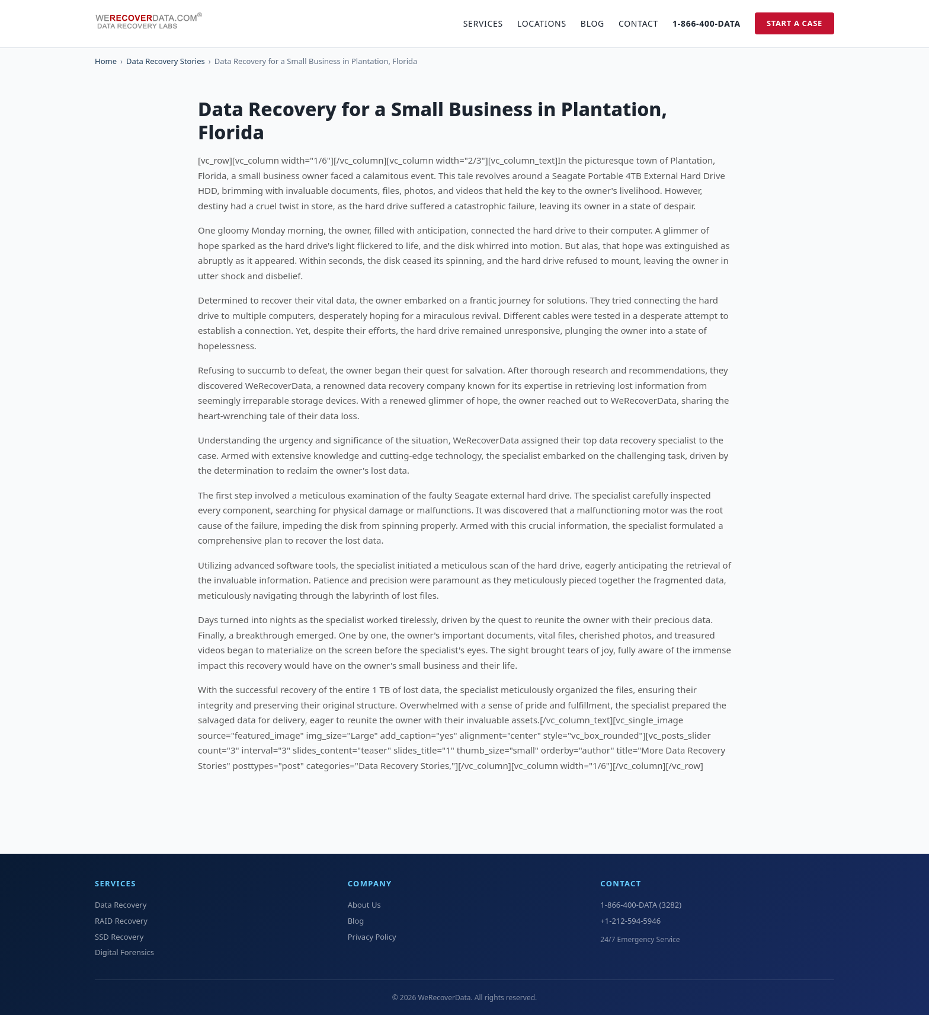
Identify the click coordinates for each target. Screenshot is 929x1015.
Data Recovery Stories (165, 61)
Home (106, 61)
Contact (638, 23)
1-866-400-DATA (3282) (640, 904)
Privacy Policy (372, 936)
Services (483, 23)
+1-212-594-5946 (630, 920)
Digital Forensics (124, 952)
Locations (541, 23)
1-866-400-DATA (706, 23)
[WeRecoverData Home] (154, 23)
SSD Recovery (119, 936)
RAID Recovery (121, 920)
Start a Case (794, 23)
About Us (364, 904)
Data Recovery (120, 904)
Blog (592, 23)
